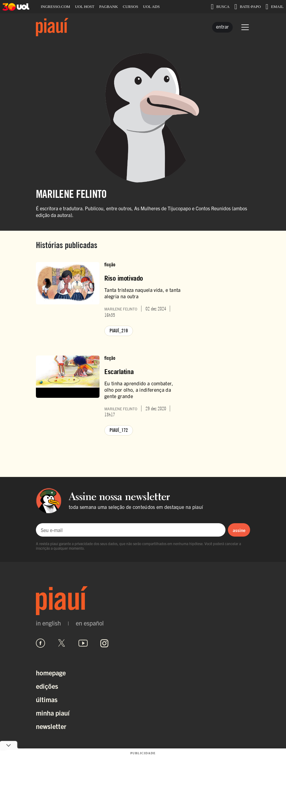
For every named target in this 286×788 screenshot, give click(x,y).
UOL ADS (151, 6)
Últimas (47, 699)
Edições (47, 686)
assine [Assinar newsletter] (239, 530)
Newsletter (51, 726)
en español (90, 623)
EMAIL (275, 6)
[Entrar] (222, 27)
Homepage (51, 672)
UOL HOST (84, 6)
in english (48, 623)
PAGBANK (108, 6)
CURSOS (130, 6)
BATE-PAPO (247, 6)
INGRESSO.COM (55, 6)
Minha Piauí (53, 713)
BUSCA (220, 6)
